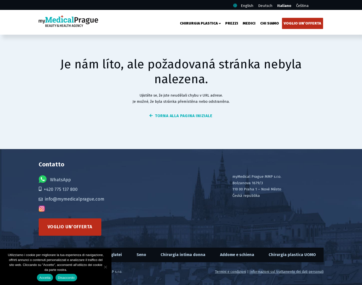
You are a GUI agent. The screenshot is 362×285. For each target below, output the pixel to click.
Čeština (302, 5)
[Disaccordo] (105, 266)
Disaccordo (66, 278)
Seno (141, 254)
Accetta (45, 278)
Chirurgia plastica (199, 23)
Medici (249, 23)
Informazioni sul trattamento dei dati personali (287, 272)
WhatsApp (55, 179)
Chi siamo (269, 23)
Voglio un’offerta (302, 23)
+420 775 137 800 (58, 189)
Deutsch (265, 5)
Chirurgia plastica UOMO (292, 254)
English (247, 5)
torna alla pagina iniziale (180, 115)
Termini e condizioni (230, 272)
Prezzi (231, 23)
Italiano (284, 5)
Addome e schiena (237, 254)
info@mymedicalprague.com (71, 199)
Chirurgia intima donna (183, 254)
